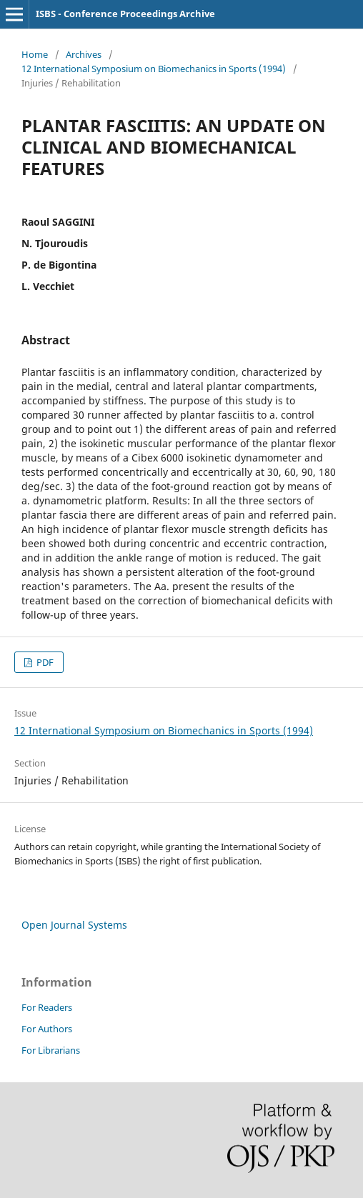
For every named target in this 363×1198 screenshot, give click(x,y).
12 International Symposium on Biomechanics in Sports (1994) (153, 68)
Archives (83, 54)
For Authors (46, 1028)
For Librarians (50, 1050)
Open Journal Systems (74, 925)
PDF (44, 662)
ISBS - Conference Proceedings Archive (125, 13)
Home (34, 54)
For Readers (46, 1007)
